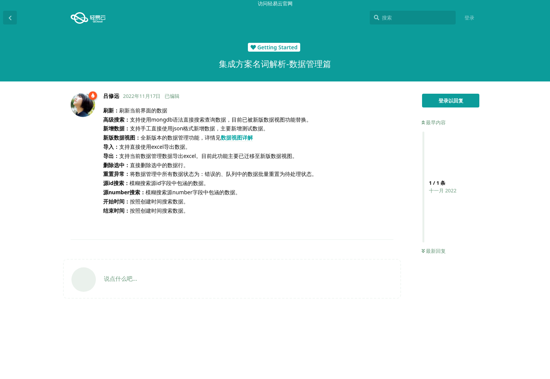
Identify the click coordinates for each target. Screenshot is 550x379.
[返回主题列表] (10, 17)
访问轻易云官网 (275, 3)
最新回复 (434, 250)
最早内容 (434, 122)
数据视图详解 (237, 137)
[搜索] (413, 17)
